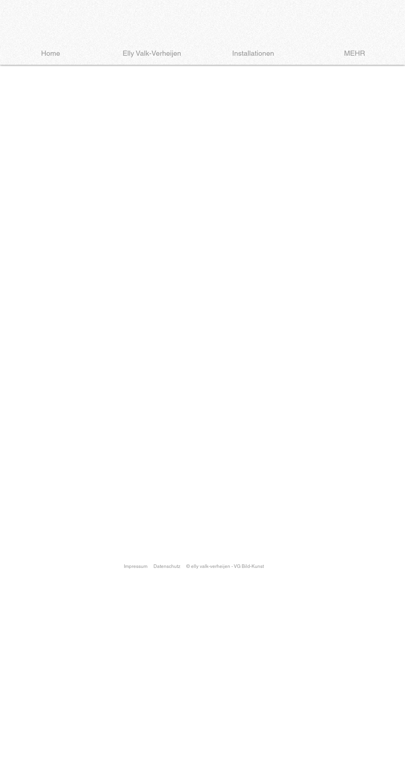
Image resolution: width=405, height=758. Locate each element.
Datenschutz (166, 566)
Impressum (136, 566)
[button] (202, 210)
